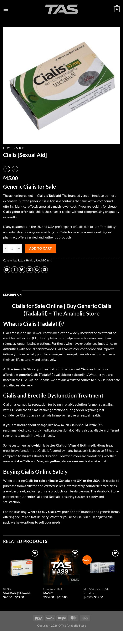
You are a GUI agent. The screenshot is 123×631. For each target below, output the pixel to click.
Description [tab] (12, 294)
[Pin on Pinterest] (37, 269)
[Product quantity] (12, 248)
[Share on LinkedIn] (44, 269)
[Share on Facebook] (14, 269)
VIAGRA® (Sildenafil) (17, 593)
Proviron (89, 593)
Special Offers (43, 260)
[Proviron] (102, 567)
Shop (20, 148)
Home (7, 148)
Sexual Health (25, 260)
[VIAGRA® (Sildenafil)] (21, 567)
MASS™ (48, 593)
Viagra (73, 445)
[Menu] (5, 9)
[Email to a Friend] (29, 269)
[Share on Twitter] (22, 269)
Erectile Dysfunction (52, 395)
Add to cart (40, 248)
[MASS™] (61, 567)
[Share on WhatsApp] (7, 269)
